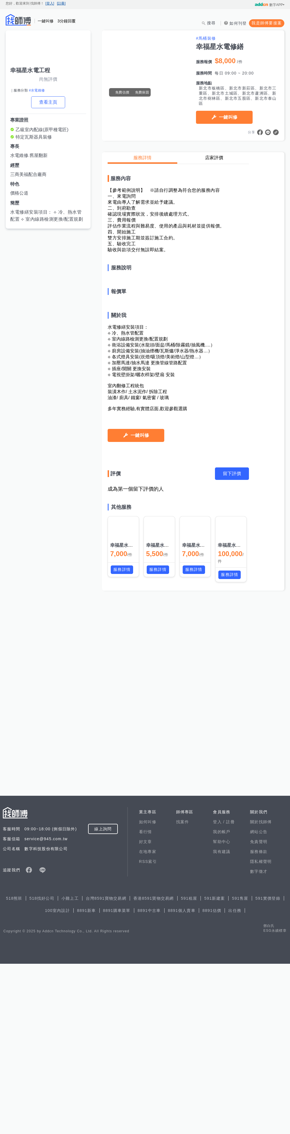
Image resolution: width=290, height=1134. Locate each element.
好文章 (145, 1012)
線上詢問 (103, 999)
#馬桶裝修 (206, 38)
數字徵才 (258, 1041)
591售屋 (240, 1068)
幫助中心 (221, 1012)
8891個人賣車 (181, 1080)
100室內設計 (57, 1080)
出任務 (234, 1080)
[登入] (49, 3)
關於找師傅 (261, 992)
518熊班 (14, 1068)
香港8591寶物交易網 (153, 1068)
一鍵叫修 (228, 117)
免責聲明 (258, 1012)
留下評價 (232, 831)
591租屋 (189, 1068)
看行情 (145, 1002)
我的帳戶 (221, 1002)
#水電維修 (37, 90)
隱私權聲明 (261, 1031)
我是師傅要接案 (266, 23)
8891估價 (211, 1080)
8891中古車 (149, 1080)
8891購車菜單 (117, 1080)
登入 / (219, 992)
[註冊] (61, 3)
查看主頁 (48, 102)
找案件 (182, 992)
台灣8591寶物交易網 (106, 1068)
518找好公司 (41, 1068)
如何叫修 (147, 992)
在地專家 (147, 1022)
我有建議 (221, 1022)
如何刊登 (238, 23)
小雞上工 (70, 1068)
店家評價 (214, 157)
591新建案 (214, 1068)
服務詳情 (142, 157)
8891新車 (86, 1080)
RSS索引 (148, 1031)
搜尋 (211, 23)
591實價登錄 (267, 1068)
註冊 (230, 992)
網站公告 (258, 1002)
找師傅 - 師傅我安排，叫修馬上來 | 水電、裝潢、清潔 (18, 19)
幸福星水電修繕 (126, 903)
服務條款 (258, 1022)
